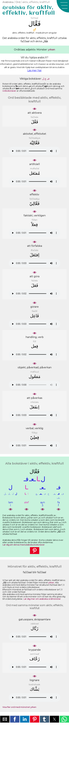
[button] (63, 6)
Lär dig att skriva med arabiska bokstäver (23, 545)
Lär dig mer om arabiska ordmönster (42, 599)
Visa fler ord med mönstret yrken (19, 707)
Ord (18, 2)
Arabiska (7, 2)
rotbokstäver (9, 91)
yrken (51, 49)
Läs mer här (34, 70)
